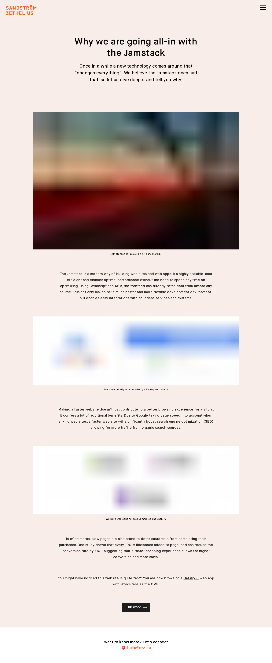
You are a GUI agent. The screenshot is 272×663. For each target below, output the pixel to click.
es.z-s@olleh (139, 648)
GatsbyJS (191, 578)
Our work (137, 607)
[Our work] (136, 611)
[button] (262, 7)
